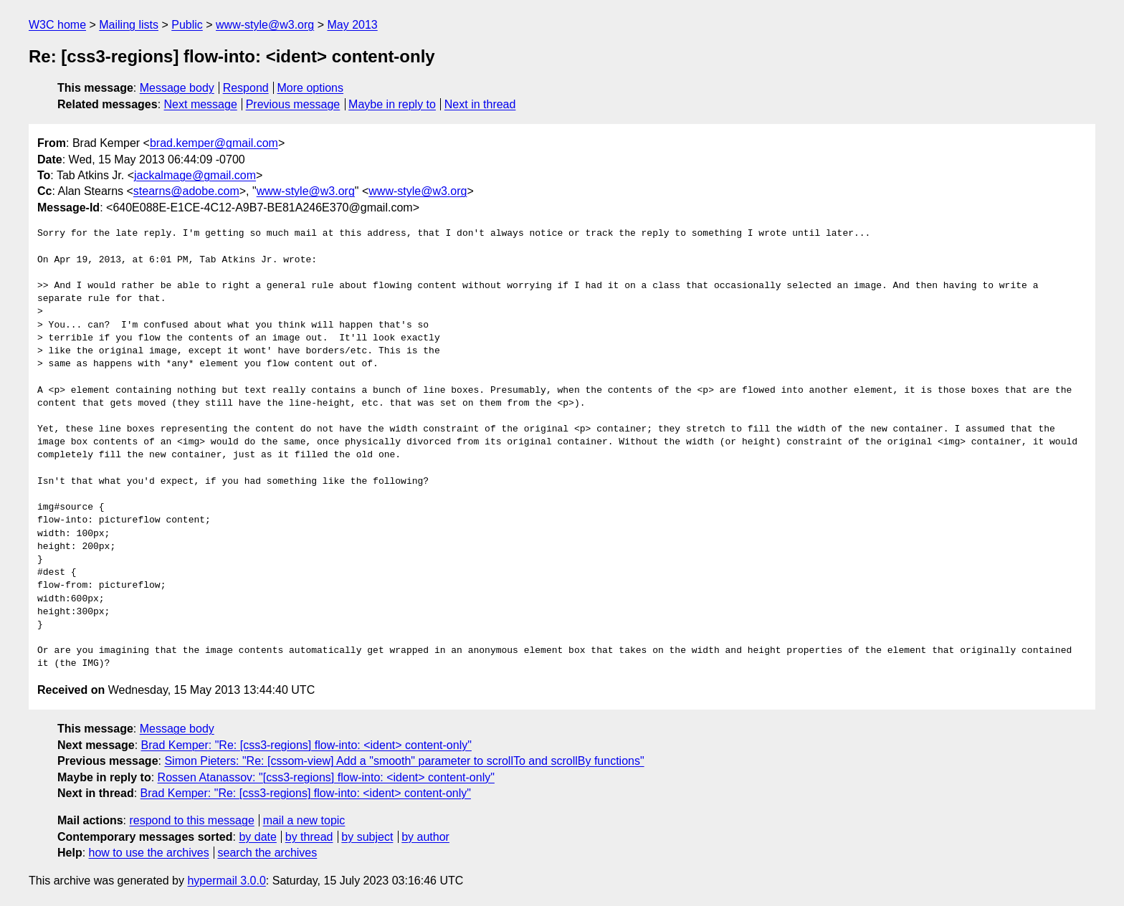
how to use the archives (149, 853)
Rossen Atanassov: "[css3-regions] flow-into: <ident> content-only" (326, 777)
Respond (246, 88)
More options (310, 88)
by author (425, 837)
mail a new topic (304, 820)
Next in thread (480, 104)
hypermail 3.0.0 (226, 880)
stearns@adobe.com (186, 191)
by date (257, 837)
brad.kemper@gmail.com (214, 143)
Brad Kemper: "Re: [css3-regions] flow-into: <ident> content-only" (306, 745)
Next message (200, 104)
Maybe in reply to (392, 104)
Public (187, 25)
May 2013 (352, 25)
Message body (177, 88)
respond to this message (191, 820)
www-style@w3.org (265, 25)
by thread (309, 837)
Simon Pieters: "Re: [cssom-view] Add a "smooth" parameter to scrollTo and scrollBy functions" (404, 761)
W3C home (57, 25)
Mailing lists (128, 25)
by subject (367, 837)
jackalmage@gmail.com (195, 175)
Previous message (293, 104)
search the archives (268, 853)
